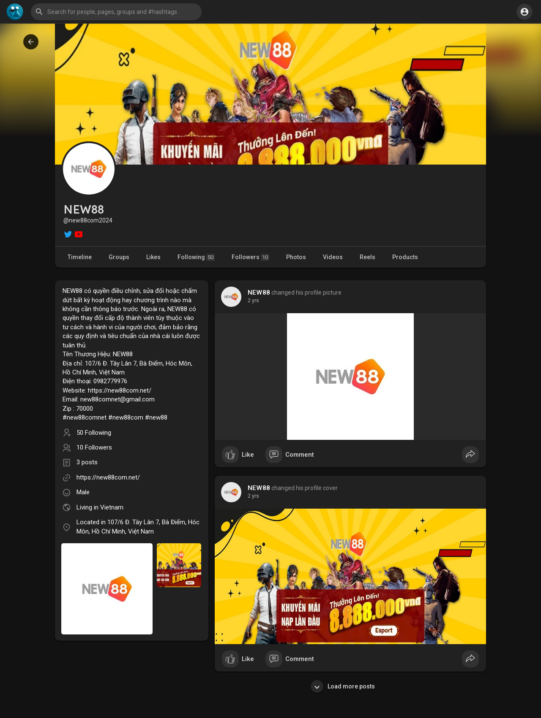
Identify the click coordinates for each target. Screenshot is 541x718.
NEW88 (259, 292)
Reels (367, 257)
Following (196, 257)
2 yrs (253, 300)
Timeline (80, 257)
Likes (153, 257)
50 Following (94, 432)
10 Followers (94, 447)
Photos (296, 257)
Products (405, 257)
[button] (116, 11)
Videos (333, 257)
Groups (119, 257)
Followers (250, 257)
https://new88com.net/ (108, 477)
